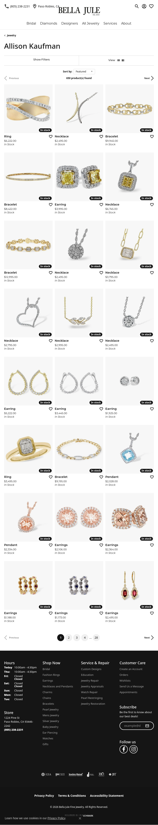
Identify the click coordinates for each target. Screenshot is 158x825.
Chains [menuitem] (47, 698)
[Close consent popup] (80, 818)
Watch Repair (89, 692)
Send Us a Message (132, 686)
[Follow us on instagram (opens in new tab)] (133, 749)
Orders (124, 675)
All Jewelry (90, 23)
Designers (69, 23)
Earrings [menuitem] (48, 680)
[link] (17, 6)
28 (96, 637)
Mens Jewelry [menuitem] (51, 715)
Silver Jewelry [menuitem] (51, 721)
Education (87, 675)
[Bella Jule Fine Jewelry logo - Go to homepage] (79, 11)
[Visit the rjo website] (101, 774)
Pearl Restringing (92, 698)
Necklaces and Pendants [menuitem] (58, 686)
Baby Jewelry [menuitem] (50, 727)
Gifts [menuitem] (45, 744)
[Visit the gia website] (46, 774)
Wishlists (125, 680)
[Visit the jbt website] (112, 774)
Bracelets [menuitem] (48, 704)
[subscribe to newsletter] (147, 725)
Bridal (31, 23)
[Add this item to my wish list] (49, 136)
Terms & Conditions (72, 796)
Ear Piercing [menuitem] (50, 732)
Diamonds (48, 23)
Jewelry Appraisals (92, 686)
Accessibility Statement (107, 796)
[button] (136, 6)
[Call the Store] (13, 730)
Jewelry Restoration (93, 704)
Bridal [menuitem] (46, 669)
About (126, 23)
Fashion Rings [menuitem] (51, 675)
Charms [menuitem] (47, 692)
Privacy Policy (44, 796)
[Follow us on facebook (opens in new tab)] (124, 749)
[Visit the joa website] (90, 774)
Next (147, 78)
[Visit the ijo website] (60, 774)
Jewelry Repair (90, 680)
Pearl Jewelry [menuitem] (51, 709)
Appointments (128, 692)
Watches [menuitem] (48, 738)
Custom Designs (91, 669)
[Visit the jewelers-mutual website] (76, 774)
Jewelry (11, 35)
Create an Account (131, 669)
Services (110, 23)
